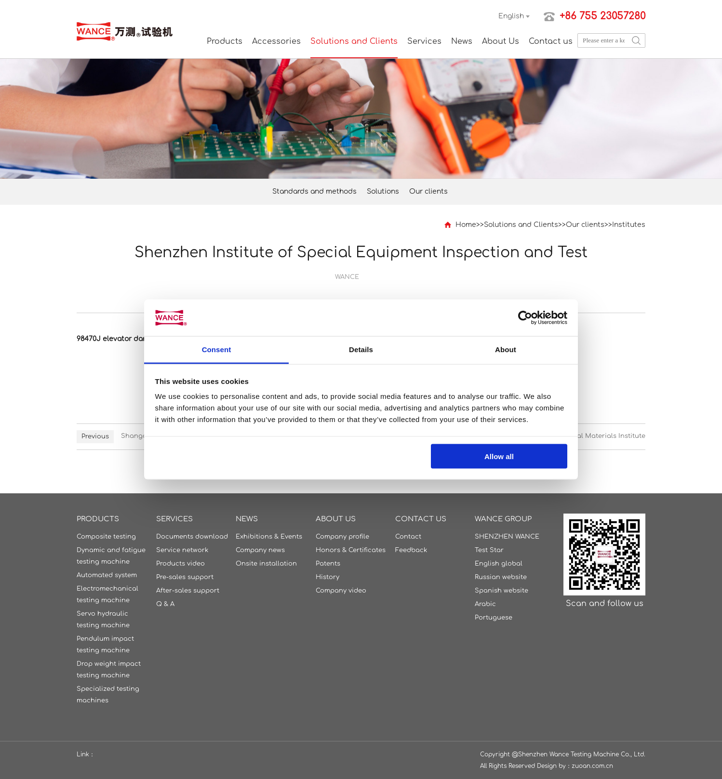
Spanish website (501, 590)
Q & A (165, 604)
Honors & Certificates (351, 550)
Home (465, 224)
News (461, 41)
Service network (182, 550)
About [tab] (505, 349)
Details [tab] (361, 349)
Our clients (428, 191)
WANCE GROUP (503, 519)
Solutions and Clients (354, 41)
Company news (260, 550)
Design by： (554, 766)
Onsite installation (266, 563)
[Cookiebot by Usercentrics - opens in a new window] (525, 318)
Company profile (342, 536)
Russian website (501, 577)
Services (424, 41)
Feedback (411, 550)
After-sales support (187, 590)
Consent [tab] (216, 349)
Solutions (383, 191)
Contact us (551, 41)
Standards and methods (314, 191)
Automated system (107, 575)
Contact (408, 536)
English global (498, 563)
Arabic (485, 604)
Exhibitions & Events (269, 536)
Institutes (628, 224)
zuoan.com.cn (592, 766)
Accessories (276, 41)
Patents (328, 563)
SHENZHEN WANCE (507, 536)
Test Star (489, 550)
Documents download (192, 536)
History (327, 577)
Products (224, 41)
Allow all (499, 456)
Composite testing (106, 536)
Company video (341, 590)
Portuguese (493, 617)
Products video (180, 563)
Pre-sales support (185, 577)
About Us (500, 41)
